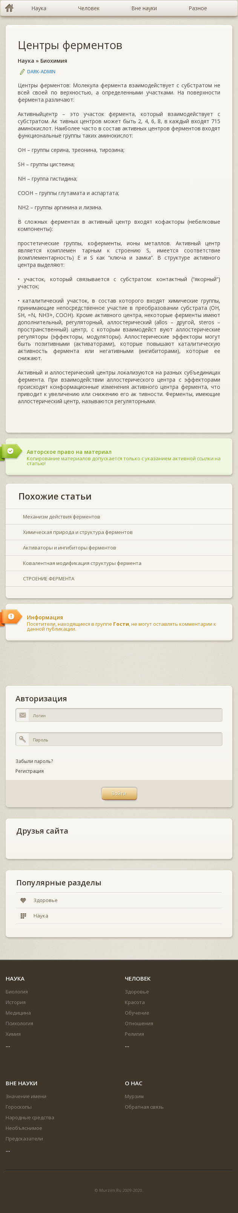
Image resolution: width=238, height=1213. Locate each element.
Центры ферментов (70, 44)
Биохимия (53, 60)
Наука (26, 60)
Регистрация (29, 771)
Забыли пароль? (34, 761)
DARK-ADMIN (41, 71)
